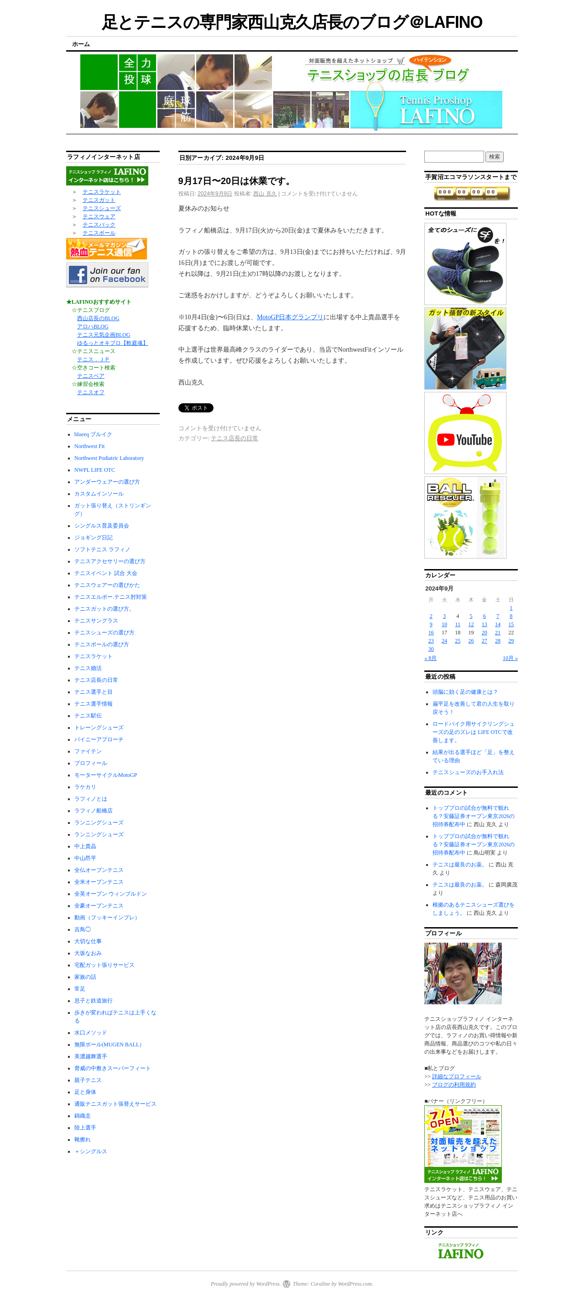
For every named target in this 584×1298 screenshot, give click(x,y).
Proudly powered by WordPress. (246, 1284)
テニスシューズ (102, 208)
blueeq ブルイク (93, 434)
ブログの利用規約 (454, 1085)
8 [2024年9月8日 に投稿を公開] (511, 616)
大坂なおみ (88, 953)
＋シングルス (90, 1151)
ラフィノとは (90, 799)
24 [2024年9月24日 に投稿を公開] (444, 641)
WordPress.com (355, 1284)
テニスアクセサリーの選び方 (110, 561)
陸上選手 (85, 1127)
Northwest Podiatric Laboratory (109, 458)
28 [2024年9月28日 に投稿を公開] (498, 641)
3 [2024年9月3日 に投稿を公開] (444, 616)
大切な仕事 (88, 941)
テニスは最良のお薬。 (460, 864)
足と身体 (85, 1092)
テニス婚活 (88, 668)
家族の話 (85, 977)
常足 (79, 989)
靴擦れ (82, 1139)
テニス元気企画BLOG (103, 335)
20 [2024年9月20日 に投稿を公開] (484, 632)
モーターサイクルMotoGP (105, 775)
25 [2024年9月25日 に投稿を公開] (457, 641)
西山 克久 (264, 193)
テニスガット (99, 200)
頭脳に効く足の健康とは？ (465, 692)
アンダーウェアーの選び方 (107, 482)
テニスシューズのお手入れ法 (468, 772)
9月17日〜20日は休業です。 (236, 181)
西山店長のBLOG (98, 318)
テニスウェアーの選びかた (107, 585)
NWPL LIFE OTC (94, 470)
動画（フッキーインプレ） (107, 917)
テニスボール (99, 233)
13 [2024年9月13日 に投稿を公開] (484, 624)
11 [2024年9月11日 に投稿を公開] (458, 624)
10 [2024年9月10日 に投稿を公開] (444, 624)
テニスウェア (99, 216)
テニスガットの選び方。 (104, 609)
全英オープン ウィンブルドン (110, 894)
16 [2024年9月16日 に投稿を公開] (431, 632)
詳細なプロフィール (456, 1076)
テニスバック (99, 225)
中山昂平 (85, 858)
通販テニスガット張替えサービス (115, 1104)
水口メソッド (90, 1032)
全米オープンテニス (99, 882)
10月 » (510, 658)
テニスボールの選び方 (101, 644)
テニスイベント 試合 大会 (105, 573)
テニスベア (90, 376)
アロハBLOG (93, 326)
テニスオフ (90, 392)
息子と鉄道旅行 (93, 1000)
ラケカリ (85, 787)
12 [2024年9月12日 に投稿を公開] (471, 624)
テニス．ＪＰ (93, 359)
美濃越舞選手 (90, 1056)
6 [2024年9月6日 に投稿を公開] (484, 616)
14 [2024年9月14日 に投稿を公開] (498, 624)
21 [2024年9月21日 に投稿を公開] (498, 632)
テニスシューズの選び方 (104, 632)
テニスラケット (102, 192)
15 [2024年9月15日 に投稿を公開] (511, 624)
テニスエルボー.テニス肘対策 (110, 597)
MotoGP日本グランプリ (290, 317)
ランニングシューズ (99, 822)
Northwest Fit (89, 446)
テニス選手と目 (93, 692)
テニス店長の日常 (234, 438)
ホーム (81, 44)
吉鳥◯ (82, 929)
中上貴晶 (85, 846)
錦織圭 (82, 1116)
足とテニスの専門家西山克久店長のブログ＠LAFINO (292, 22)
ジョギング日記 (93, 537)
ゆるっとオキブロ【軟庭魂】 (112, 343)
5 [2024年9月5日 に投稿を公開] (471, 616)
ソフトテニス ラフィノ (102, 549)
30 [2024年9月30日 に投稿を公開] (431, 649)
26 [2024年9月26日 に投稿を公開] (471, 641)
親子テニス (88, 1080)
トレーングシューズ (99, 727)
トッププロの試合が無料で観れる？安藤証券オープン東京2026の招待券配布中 (474, 816)
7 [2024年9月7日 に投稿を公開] (497, 616)
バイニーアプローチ (99, 739)
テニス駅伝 (88, 715)
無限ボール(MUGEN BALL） (109, 1044)
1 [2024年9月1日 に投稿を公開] (511, 608)
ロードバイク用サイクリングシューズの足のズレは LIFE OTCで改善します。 (474, 732)
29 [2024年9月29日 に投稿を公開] (511, 641)
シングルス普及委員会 (101, 525)
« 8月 (430, 658)
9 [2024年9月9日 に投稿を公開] (431, 624)
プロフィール (90, 763)
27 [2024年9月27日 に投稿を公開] (484, 641)
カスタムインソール (99, 494)
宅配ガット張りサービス (104, 965)
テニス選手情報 (93, 704)
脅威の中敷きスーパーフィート (112, 1068)
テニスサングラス (96, 620)
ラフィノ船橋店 (93, 810)
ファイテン (88, 751)
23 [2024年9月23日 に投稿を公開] (431, 641)
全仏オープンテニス (99, 870)
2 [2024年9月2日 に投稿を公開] (431, 616)
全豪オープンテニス (99, 905)
